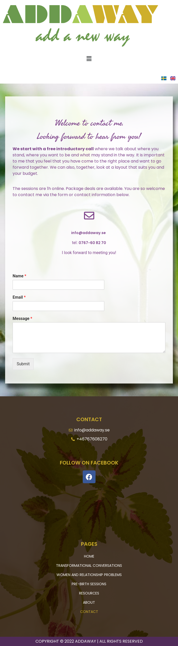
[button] (89, 59)
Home (89, 556)
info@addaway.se (88, 232)
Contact (89, 611)
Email (19, 297)
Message (22, 318)
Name (19, 276)
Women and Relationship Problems (89, 574)
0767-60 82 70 (92, 242)
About (89, 602)
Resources (89, 593)
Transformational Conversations (89, 565)
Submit (23, 363)
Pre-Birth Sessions (89, 584)
